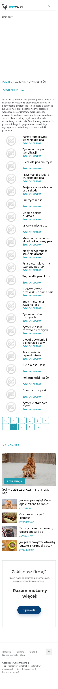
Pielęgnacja (14, 481)
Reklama (20, 651)
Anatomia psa (26, 536)
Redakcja (6, 651)
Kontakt (33, 651)
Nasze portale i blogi (13, 654)
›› (38, 426)
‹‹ (5, 420)
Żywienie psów (32, 143)
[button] (49, 4)
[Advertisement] (29, 49)
